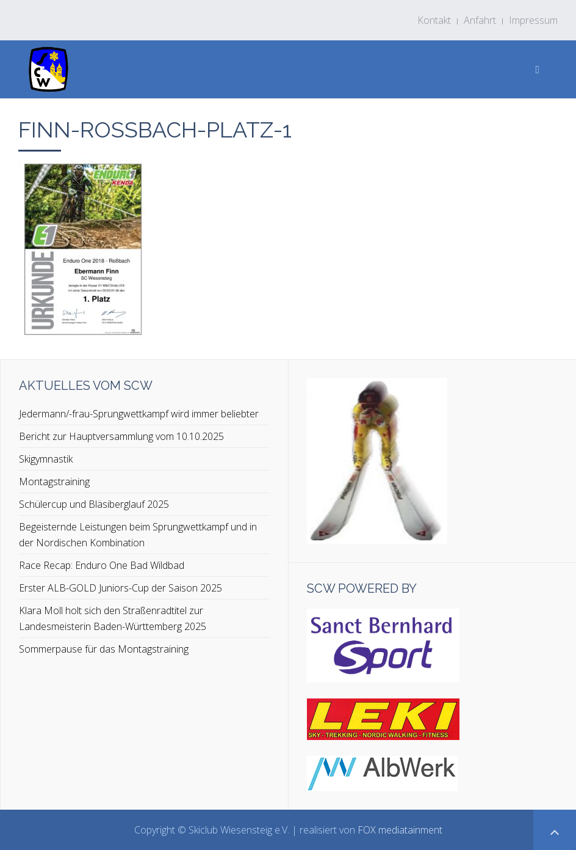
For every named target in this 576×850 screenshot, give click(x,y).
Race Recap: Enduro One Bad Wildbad (101, 565)
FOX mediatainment (400, 830)
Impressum (533, 20)
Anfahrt (480, 20)
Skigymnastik (46, 459)
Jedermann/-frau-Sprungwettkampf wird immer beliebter (139, 413)
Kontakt (434, 20)
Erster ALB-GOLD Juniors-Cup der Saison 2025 (120, 588)
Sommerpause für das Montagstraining (104, 649)
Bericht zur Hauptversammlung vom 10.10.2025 (121, 436)
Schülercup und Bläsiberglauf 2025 (94, 504)
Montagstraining (54, 481)
